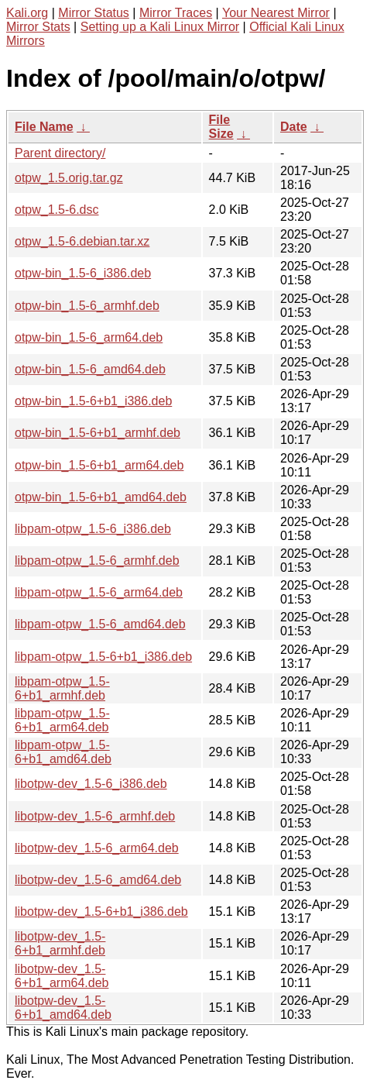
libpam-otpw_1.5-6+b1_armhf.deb (62, 688)
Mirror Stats (38, 26)
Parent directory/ (60, 153)
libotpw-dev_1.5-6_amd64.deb (98, 879)
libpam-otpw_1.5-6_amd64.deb (100, 624)
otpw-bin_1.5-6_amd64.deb (90, 369)
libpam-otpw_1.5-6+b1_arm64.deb (62, 720)
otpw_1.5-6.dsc (57, 209)
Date (293, 126)
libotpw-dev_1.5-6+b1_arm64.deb (61, 975)
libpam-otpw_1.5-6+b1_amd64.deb (63, 751)
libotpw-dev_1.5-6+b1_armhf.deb (60, 943)
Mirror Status (93, 12)
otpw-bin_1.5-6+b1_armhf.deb (97, 432)
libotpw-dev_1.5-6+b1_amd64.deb (63, 1007)
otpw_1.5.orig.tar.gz (69, 177)
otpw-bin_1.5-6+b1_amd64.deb (101, 497)
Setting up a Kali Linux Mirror (160, 26)
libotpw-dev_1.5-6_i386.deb (91, 783)
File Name (44, 126)
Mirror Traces (175, 12)
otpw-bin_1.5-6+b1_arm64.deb (99, 465)
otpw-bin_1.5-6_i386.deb (83, 273)
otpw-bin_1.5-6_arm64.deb (89, 337)
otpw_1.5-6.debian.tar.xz (82, 241)
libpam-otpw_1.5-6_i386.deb (93, 528)
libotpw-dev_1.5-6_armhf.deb (95, 816)
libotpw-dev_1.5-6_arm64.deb (97, 848)
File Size (221, 126)
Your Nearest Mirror (276, 12)
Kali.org (27, 12)
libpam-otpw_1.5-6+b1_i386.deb (103, 656)
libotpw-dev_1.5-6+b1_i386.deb (101, 911)
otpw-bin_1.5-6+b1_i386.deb (93, 401)
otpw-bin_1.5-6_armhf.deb (87, 305)
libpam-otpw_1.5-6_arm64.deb (99, 592)
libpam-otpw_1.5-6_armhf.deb (97, 560)
